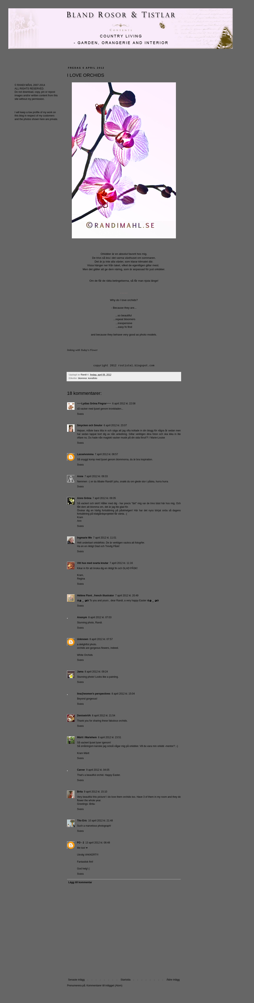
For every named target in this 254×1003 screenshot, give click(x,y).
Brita (80, 791)
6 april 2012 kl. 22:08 (123, 403)
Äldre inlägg (173, 979)
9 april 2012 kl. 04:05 (97, 769)
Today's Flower (89, 350)
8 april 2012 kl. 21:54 (103, 715)
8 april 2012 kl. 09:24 (96, 671)
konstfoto (92, 378)
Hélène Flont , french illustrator (95, 595)
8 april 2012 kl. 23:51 (109, 737)
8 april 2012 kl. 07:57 (101, 639)
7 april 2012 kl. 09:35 (104, 498)
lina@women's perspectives (93, 693)
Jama (80, 671)
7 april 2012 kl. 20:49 (126, 595)
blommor (82, 378)
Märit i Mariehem (87, 737)
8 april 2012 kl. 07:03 (99, 617)
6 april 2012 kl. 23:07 (115, 425)
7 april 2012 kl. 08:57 (106, 454)
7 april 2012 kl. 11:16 (121, 563)
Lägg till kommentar (80, 882)
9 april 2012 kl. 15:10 (95, 791)
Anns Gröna (84, 498)
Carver (81, 769)
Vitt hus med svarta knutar (92, 563)
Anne (80, 476)
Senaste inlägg (76, 979)
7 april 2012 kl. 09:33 (96, 476)
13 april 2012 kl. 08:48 (97, 842)
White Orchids (85, 655)
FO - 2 (80, 842)
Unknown (82, 639)
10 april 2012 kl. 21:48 (100, 820)
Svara (80, 413)
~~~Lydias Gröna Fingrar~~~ (94, 403)
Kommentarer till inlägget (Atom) (104, 985)
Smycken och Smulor (89, 425)
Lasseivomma (85, 454)
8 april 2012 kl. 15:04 (123, 693)
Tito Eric (82, 820)
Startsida (125, 979)
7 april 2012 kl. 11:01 (104, 537)
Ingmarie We (84, 537)
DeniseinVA (84, 715)
